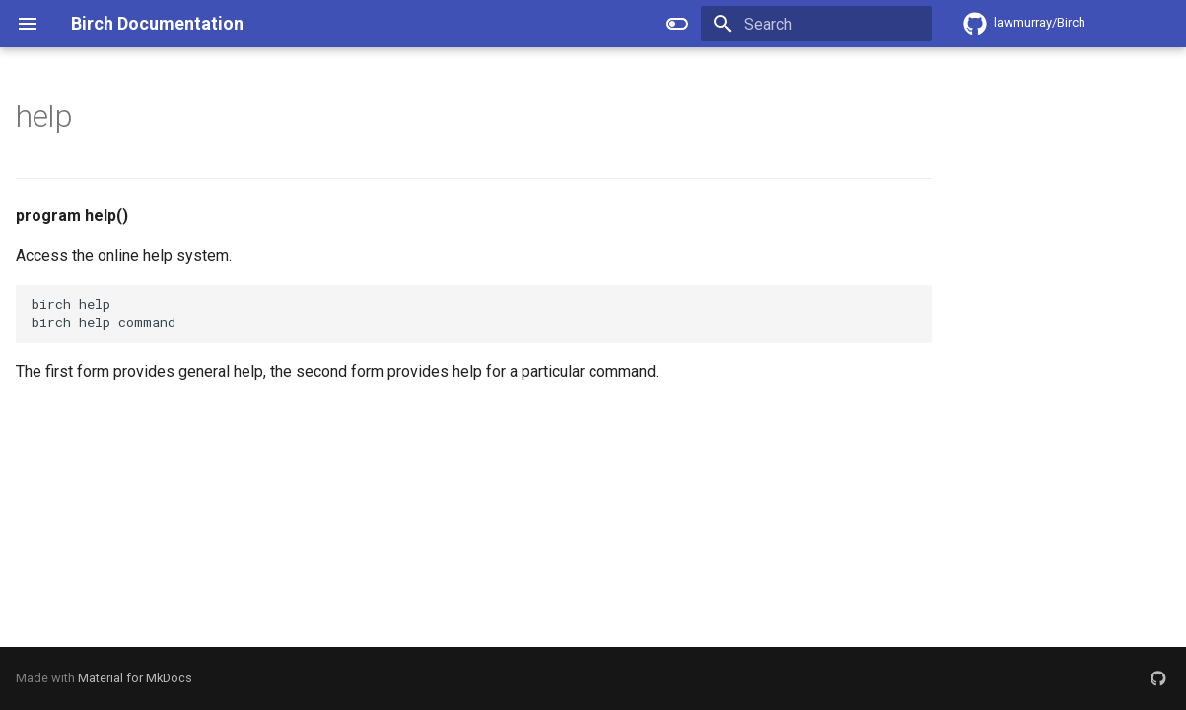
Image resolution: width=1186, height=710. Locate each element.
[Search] (816, 23)
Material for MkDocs (135, 678)
